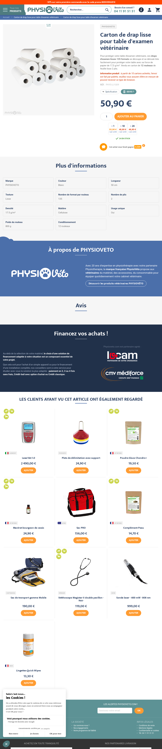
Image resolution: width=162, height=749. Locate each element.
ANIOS (9, 666)
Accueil (6, 17)
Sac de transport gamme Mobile (28, 598)
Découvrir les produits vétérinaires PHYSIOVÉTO (116, 284)
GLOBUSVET (11, 453)
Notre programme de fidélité (85, 731)
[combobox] (84, 9)
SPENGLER (62, 593)
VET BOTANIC (116, 453)
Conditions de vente (147, 725)
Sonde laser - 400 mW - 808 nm (133, 598)
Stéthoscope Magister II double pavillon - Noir (81, 599)
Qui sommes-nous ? (81, 725)
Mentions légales (145, 728)
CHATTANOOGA (10, 593)
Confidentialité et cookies (149, 731)
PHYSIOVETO (108, 26)
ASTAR (62, 523)
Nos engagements (81, 728)
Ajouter (28, 470)
